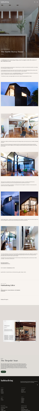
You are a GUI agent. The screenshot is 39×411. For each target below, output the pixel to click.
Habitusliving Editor (7, 49)
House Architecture (11, 290)
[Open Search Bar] (35, 2)
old (15, 290)
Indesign (2, 409)
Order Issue (3, 371)
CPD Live (22, 408)
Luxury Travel (3, 408)
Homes (2, 49)
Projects (2, 389)
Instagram (22, 398)
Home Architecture (4, 290)
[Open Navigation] (37, 2)
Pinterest (22, 402)
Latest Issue (23, 389)
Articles (2, 390)
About (2, 398)
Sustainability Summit (24, 409)
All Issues (22, 390)
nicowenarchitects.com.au (5, 263)
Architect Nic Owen (17, 73)
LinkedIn (22, 401)
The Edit (2, 393)
